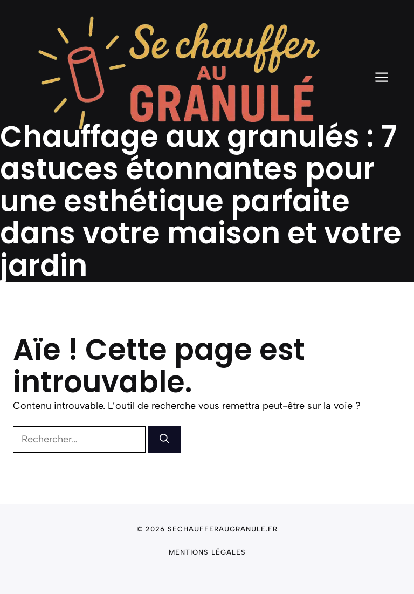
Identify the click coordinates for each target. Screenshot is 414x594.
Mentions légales (207, 552)
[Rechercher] (164, 439)
